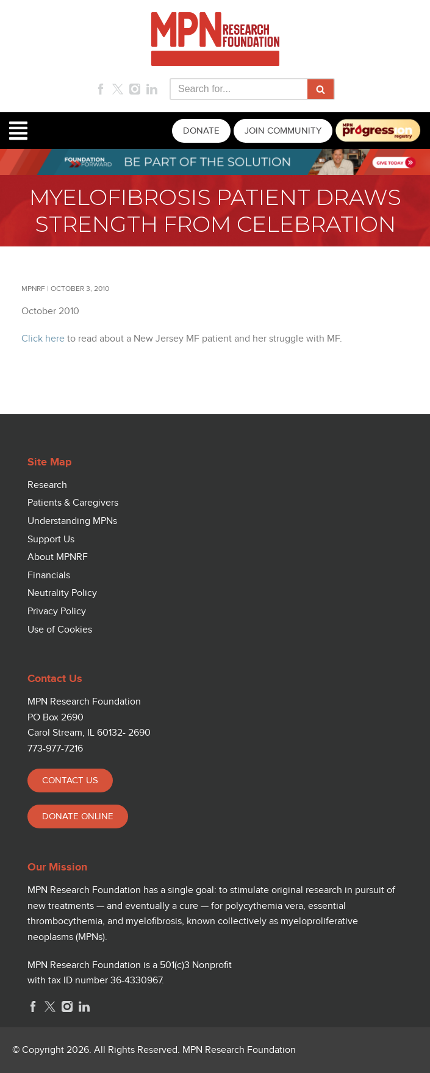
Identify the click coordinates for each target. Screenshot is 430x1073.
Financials (48, 575)
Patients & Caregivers (72, 503)
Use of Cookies (59, 630)
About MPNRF (57, 557)
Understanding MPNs (72, 521)
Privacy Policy (56, 611)
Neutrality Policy (62, 593)
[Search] (238, 89)
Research (47, 485)
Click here (43, 339)
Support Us (50, 539)
